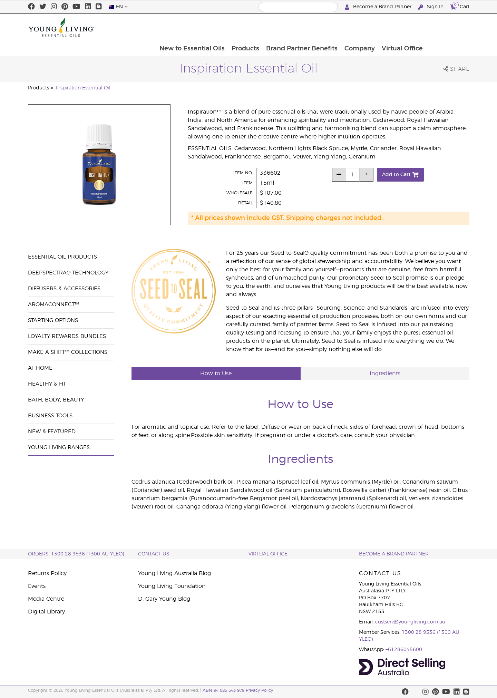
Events (37, 586)
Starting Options (53, 320)
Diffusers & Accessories (64, 288)
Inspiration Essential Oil (83, 88)
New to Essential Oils (232, 27)
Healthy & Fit (47, 384)
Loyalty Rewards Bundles (67, 336)
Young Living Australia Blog (174, 573)
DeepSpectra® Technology (68, 272)
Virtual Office (445, 27)
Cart (459, 6)
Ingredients (385, 373)
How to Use (216, 373)
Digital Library (46, 611)
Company (402, 27)
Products (286, 27)
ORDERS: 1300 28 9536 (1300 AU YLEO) (76, 554)
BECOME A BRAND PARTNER (394, 554)
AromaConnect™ (53, 304)
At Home (40, 368)
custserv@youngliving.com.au (410, 622)
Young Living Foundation (172, 586)
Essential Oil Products (62, 257)
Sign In (431, 7)
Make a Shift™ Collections (67, 352)
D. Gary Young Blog (164, 599)
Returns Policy (47, 573)
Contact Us (153, 554)
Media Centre (46, 599)
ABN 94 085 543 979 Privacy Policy (238, 690)
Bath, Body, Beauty (56, 400)
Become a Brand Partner (379, 7)
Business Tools (50, 415)
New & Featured (52, 431)
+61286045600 (404, 649)
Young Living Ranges (59, 447)
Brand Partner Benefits (343, 27)
